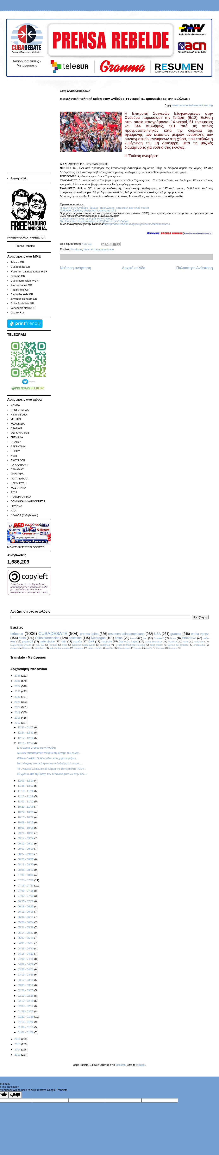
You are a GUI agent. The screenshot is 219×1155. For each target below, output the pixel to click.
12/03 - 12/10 (26, 780)
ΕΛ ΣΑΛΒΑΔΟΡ (20, 464)
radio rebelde (95, 648)
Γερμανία (78, 648)
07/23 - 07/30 (26, 880)
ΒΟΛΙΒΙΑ (16, 441)
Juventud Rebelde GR (24, 298)
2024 (17, 686)
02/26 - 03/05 (26, 990)
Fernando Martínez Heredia (130, 644)
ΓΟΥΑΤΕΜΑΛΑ (19, 478)
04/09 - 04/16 (26, 958)
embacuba (199, 644)
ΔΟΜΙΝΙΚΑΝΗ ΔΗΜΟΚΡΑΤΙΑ (28, 501)
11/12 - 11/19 (26, 796)
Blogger (140, 1064)
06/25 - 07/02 (26, 901)
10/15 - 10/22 (26, 817)
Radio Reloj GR (20, 289)
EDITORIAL (189, 638)
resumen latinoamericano (99, 249)
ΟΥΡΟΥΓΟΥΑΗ (20, 432)
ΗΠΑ (13, 510)
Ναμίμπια (172, 648)
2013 (17, 1054)
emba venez (200, 634)
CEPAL (40, 644)
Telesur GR (17, 262)
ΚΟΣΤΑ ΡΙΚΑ (18, 487)
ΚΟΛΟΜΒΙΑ (18, 423)
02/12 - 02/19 (26, 1000)
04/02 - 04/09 (26, 964)
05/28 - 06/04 (26, 922)
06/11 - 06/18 (26, 911)
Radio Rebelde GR (22, 294)
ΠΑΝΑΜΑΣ (17, 469)
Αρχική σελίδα (133, 268)
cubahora (40, 648)
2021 (17, 701)
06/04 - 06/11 (26, 917)
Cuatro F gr (17, 312)
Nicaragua (98, 638)
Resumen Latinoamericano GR (29, 271)
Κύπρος (26, 648)
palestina (75, 638)
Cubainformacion (47, 638)
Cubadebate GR (20, 266)
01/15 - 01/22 (26, 1022)
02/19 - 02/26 (26, 995)
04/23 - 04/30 (26, 948)
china (119, 638)
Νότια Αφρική (123, 648)
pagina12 (27, 641)
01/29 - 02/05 (26, 1011)
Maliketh (120, 1064)
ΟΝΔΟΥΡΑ (17, 474)
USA (157, 634)
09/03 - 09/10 (26, 848)
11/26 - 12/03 (26, 785)
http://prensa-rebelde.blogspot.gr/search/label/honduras (137, 223)
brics (173, 638)
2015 (17, 1044)
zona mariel (156, 644)
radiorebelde (47, 641)
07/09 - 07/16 (26, 890)
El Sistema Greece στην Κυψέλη (36, 747)
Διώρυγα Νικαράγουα (83, 644)
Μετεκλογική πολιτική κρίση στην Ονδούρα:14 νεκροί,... (49, 763)
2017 (17, 722)
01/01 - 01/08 (26, 1032)
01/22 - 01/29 (26, 1016)
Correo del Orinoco (178, 644)
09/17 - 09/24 (26, 838)
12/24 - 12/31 (26, 732)
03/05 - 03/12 (26, 985)
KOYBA (15, 405)
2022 (17, 696)
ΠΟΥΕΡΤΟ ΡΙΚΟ (21, 496)
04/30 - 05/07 (26, 943)
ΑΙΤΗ (14, 492)
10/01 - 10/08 (26, 827)
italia (185, 641)
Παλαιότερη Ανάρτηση (194, 268)
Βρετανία (160, 648)
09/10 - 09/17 (26, 843)
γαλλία (109, 648)
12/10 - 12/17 (26, 743)
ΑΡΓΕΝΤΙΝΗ (18, 446)
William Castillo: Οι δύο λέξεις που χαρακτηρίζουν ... (48, 758)
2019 (17, 712)
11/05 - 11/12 (26, 801)
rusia (22, 638)
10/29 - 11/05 (26, 806)
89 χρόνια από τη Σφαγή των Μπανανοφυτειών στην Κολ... (52, 774)
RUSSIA (172, 641)
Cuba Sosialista (153, 641)
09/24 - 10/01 (26, 833)
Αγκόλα (148, 648)
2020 (17, 707)
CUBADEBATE (52, 633)
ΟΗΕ (91, 641)
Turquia (53, 644)
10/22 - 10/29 (26, 812)
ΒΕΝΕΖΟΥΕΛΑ (20, 410)
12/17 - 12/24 (26, 737)
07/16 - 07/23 (26, 885)
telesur (16, 633)
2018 (17, 717)
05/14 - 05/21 (26, 932)
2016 (17, 1039)
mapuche (106, 641)
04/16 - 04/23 (26, 953)
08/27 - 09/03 (26, 854)
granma (175, 634)
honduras (76, 249)
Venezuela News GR (23, 308)
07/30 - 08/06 (26, 875)
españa (77, 641)
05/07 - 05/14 (26, 937)
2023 (17, 691)
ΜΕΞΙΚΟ (16, 419)
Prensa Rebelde (25, 245)
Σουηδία (138, 648)
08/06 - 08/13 (26, 869)
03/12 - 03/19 (26, 980)
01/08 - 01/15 (26, 1027)
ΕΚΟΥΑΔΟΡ (18, 460)
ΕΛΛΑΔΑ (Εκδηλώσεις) (24, 515)
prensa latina (89, 634)
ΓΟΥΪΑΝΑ (16, 506)
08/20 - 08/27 (26, 859)
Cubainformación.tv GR (24, 280)
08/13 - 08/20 (26, 864)
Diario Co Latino (128, 641)
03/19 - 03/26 (26, 974)
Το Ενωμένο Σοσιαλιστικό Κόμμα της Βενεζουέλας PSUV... (51, 768)
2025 (17, 680)
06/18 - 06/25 (26, 906)
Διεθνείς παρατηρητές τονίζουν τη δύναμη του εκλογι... (49, 752)
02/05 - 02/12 (26, 1006)
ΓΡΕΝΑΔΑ (17, 437)
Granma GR (18, 276)
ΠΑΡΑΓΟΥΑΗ (18, 483)
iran (145, 638)
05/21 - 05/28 (26, 927)
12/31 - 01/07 (26, 727)
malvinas (199, 641)
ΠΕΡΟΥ (15, 451)
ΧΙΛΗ (14, 455)
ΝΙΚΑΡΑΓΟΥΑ (19, 414)
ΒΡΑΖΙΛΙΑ (17, 428)
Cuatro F (159, 638)
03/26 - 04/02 (26, 969)
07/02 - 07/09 (26, 895)
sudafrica (105, 644)
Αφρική (14, 648)
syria (64, 644)
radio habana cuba (59, 648)
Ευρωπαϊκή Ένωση (20, 644)
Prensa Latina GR (21, 285)
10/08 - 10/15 (26, 822)
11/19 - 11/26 (26, 790)
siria (63, 641)
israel (133, 638)
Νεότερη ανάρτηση (75, 268)
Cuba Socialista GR (22, 303)
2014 (17, 1049)
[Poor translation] (15, 1094)
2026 (17, 675)
